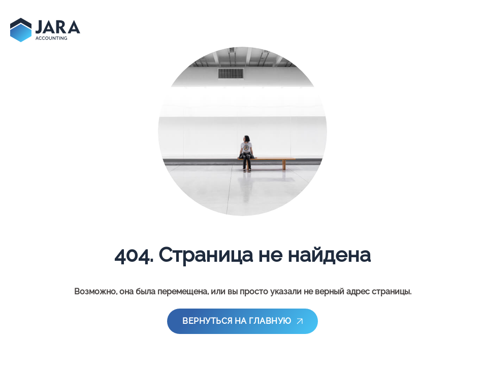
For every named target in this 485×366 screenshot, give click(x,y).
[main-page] (45, 30)
